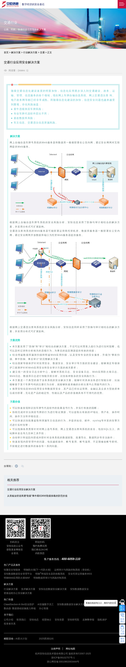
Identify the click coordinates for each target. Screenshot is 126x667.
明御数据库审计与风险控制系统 (49, 577)
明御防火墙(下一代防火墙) (37, 569)
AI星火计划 (21, 638)
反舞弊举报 (88, 619)
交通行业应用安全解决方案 (21, 489)
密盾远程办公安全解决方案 (18, 593)
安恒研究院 (73, 619)
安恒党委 (59, 619)
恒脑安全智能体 (12, 569)
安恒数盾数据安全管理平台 (18, 573)
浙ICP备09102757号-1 (63, 657)
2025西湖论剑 (46, 638)
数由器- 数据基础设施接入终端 (20, 608)
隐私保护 (102, 619)
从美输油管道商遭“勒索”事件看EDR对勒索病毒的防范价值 (37, 495)
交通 (42, 52)
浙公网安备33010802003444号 (63, 661)
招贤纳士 (46, 619)
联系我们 (21, 619)
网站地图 (70, 648)
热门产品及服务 (12, 565)
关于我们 (8, 614)
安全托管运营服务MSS (80, 573)
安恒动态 (34, 619)
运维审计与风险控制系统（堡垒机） (73, 569)
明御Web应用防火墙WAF (17, 577)
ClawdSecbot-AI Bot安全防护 (19, 604)
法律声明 (55, 648)
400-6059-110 (71, 559)
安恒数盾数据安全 (79, 589)
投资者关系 (10, 623)
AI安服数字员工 (45, 604)
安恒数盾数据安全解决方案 (71, 604)
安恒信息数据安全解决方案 (53, 589)
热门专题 (8, 599)
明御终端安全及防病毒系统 (50, 573)
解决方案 (16, 52)
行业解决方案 (30, 52)
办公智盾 (43, 608)
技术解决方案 (28, 589)
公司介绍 (8, 619)
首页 (6, 52)
